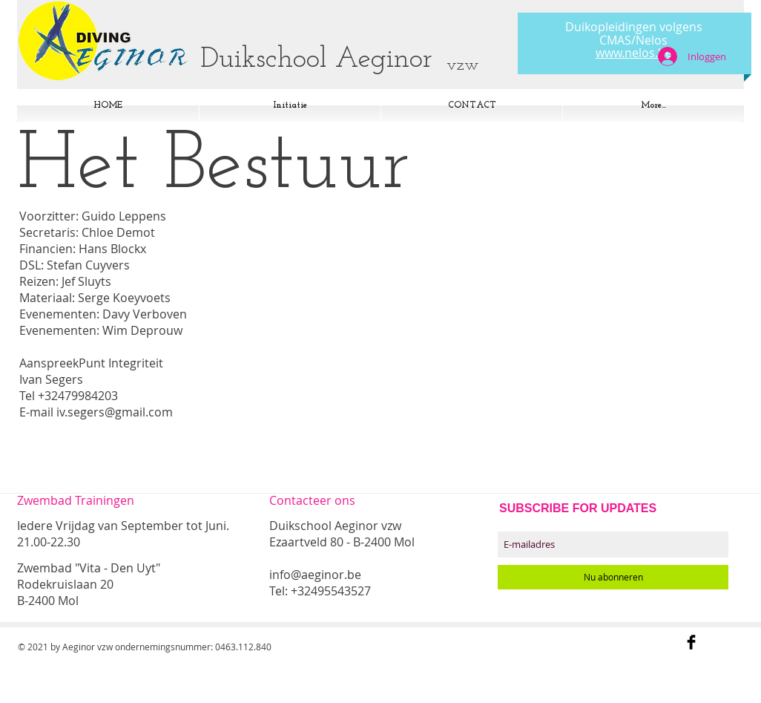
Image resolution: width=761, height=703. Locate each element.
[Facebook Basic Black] (691, 642)
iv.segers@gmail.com (114, 412)
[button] (653, 105)
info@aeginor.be (315, 574)
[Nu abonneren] (613, 577)
